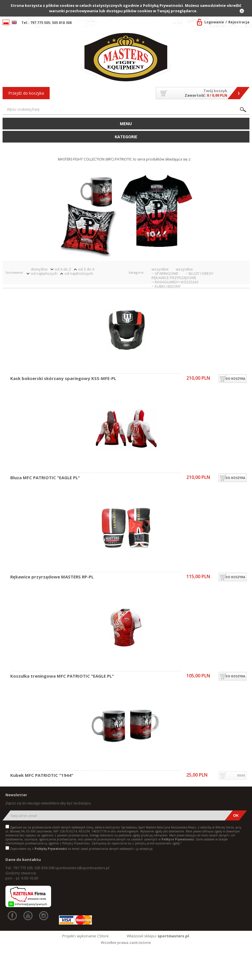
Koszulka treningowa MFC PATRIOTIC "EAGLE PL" (62, 676)
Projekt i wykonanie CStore (85, 935)
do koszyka (235, 379)
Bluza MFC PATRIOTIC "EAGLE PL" (45, 477)
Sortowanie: (14, 272)
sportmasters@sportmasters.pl (82, 867)
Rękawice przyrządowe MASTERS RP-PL (52, 577)
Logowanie (214, 22)
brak (241, 775)
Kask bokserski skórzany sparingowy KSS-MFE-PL (63, 378)
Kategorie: (136, 272)
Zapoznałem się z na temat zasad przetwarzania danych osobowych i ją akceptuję (81, 849)
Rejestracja (238, 22)
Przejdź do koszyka (26, 93)
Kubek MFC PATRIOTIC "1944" (41, 775)
